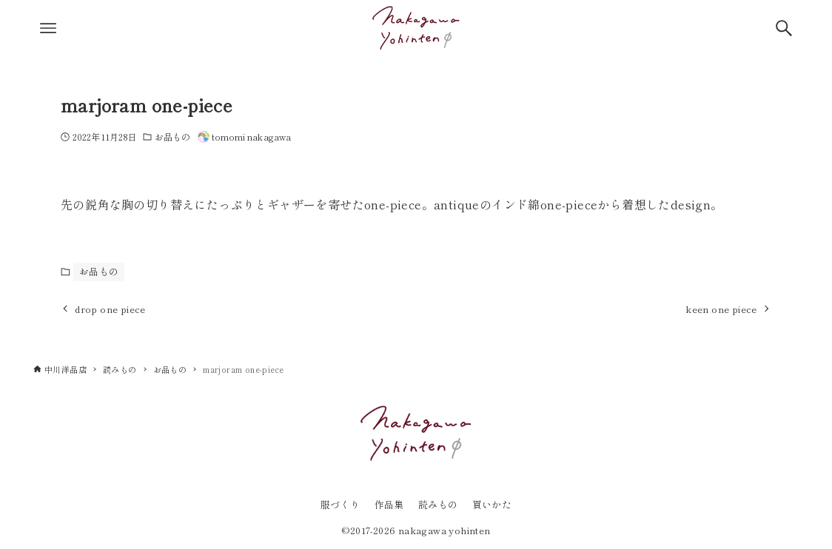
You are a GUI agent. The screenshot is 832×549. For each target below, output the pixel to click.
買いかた (492, 504)
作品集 (389, 504)
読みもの (438, 504)
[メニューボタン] (48, 28)
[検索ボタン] (784, 28)
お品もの (172, 136)
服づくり (340, 504)
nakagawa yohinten (444, 530)
